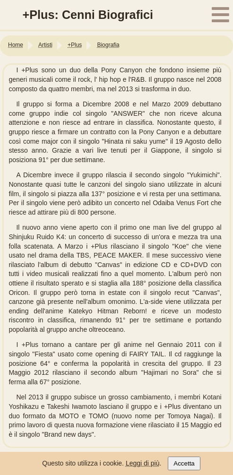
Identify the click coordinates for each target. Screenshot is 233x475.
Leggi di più (143, 463)
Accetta (183, 463)
